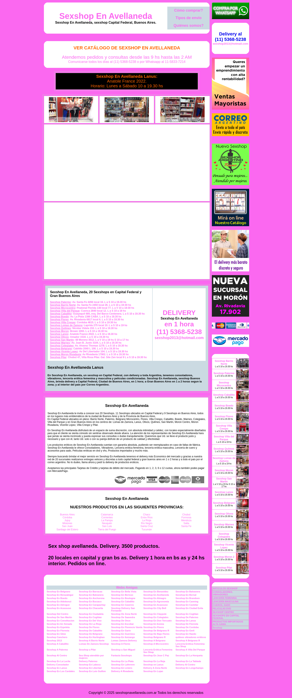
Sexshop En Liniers (121, 668)
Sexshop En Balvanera (188, 591)
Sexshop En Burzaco (90, 601)
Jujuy (67, 520)
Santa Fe (186, 526)
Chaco (146, 514)
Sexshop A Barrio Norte (91, 640)
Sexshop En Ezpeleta (58, 627)
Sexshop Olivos (59, 337)
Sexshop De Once (121, 620)
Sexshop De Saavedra (123, 617)
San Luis (107, 526)
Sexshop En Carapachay (92, 605)
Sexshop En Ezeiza (153, 624)
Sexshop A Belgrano (154, 640)
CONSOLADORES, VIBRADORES (223, 593)
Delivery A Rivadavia (122, 671)
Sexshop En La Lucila (58, 661)
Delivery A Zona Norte (155, 668)
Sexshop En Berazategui (60, 595)
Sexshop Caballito (60, 313)
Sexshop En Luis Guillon (92, 671)
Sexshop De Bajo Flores (156, 634)
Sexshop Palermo (60, 302)
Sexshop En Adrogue (58, 605)
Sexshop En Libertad (90, 668)
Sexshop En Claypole (155, 614)
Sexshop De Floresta (187, 624)
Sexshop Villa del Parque (65, 310)
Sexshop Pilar (58, 357)
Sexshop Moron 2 (224, 556)
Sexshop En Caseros (122, 605)
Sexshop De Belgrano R (156, 630)
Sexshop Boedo (59, 316)
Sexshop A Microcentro (156, 644)
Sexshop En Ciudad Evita (189, 608)
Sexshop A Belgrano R (188, 640)
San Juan (67, 526)
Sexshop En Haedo (186, 634)
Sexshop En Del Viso (90, 620)
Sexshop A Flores (120, 644)
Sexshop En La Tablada (188, 661)
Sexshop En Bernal (186, 595)
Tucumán (146, 529)
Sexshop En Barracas (90, 591)
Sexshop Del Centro (57, 614)
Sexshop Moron (59, 331)
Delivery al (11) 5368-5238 (230, 36)
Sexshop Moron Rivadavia (65, 354)
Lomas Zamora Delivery (124, 640)
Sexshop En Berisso (122, 595)
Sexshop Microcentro (62, 307)
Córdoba (67, 517)
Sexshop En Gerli (185, 630)
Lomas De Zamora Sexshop (94, 644)
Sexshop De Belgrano (91, 634)
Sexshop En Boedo (57, 598)
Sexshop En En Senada (59, 624)
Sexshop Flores (59, 319)
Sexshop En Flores (153, 627)
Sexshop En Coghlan (187, 614)
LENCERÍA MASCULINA (226, 601)
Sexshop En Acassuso (155, 605)
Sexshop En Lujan (153, 671)
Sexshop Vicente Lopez (64, 351)
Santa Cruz (146, 526)
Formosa (186, 517)
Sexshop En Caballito (122, 601)
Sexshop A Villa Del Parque (190, 649)
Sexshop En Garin (121, 630)
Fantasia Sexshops (121, 655)
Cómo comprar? (188, 10)
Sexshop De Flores (89, 627)
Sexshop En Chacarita (91, 608)
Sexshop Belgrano (61, 348)
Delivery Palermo (88, 661)
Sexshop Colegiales (61, 345)
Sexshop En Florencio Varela (126, 627)
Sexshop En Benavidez (155, 591)
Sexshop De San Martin (59, 617)
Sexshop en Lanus (153, 664)
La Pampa (107, 520)
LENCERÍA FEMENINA (225, 598)
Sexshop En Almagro (154, 598)
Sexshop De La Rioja (90, 624)
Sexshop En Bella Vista (123, 591)
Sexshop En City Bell (154, 608)
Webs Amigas (127, 587)
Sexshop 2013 (54, 640)
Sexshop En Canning (187, 601)
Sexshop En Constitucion (60, 620)
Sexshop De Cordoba (187, 627)
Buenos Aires (67, 514)
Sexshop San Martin (62, 339)
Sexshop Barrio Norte (62, 305)
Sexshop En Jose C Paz (156, 655)
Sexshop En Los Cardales (61, 671)
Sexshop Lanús (59, 334)
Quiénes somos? (189, 25)
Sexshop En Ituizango (123, 637)
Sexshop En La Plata (122, 661)
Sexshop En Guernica (123, 634)
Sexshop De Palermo (187, 617)
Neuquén (107, 523)
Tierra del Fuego (107, 529)
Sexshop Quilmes (60, 328)
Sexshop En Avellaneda (105, 16)
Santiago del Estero (67, 529)
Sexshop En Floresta (58, 630)
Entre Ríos (147, 517)
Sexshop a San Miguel (123, 649)
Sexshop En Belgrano (58, 591)
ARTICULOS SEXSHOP (225, 588)
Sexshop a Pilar (87, 649)
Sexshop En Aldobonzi (59, 601)
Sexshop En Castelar (187, 605)
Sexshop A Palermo (57, 649)
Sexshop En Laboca (90, 664)
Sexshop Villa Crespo (62, 322)
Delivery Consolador (58, 664)
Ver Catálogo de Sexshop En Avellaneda (127, 47)
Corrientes (107, 517)
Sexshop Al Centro (57, 655)
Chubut (186, 514)
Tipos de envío (189, 18)
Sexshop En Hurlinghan (92, 637)
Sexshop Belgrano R (154, 637)
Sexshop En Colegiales (155, 617)
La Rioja (146, 520)
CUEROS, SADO (221, 605)
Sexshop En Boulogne (123, 598)
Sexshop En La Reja (154, 661)
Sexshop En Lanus (57, 668)
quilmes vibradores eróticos (191, 637)
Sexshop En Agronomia (156, 601)
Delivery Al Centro (185, 664)
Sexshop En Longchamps (189, 668)
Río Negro (146, 523)
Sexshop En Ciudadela (91, 614)
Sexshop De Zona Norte (124, 614)
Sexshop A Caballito (58, 644)
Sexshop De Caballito (90, 630)
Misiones (67, 523)
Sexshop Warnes (60, 342)
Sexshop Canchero (57, 637)
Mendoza (186, 520)
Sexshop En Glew (56, 634)
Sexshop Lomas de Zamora (66, 325)
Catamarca (107, 514)
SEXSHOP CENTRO (223, 612)
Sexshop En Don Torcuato (157, 620)
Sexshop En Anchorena (91, 598)
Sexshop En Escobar (122, 624)
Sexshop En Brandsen (188, 598)
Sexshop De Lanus (186, 620)
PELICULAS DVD (222, 608)
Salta (186, 523)
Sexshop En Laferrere (123, 664)
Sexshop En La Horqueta (189, 655)
